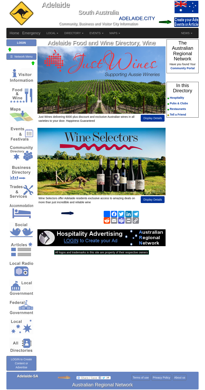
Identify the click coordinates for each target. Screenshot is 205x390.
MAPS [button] (115, 33)
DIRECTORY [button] (73, 33)
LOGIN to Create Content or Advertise (21, 363)
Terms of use (141, 377)
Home (14, 33)
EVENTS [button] (96, 33)
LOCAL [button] (52, 33)
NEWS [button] (186, 33)
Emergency (31, 33)
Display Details (152, 118)
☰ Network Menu (21, 56)
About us (179, 377)
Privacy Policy (161, 377)
